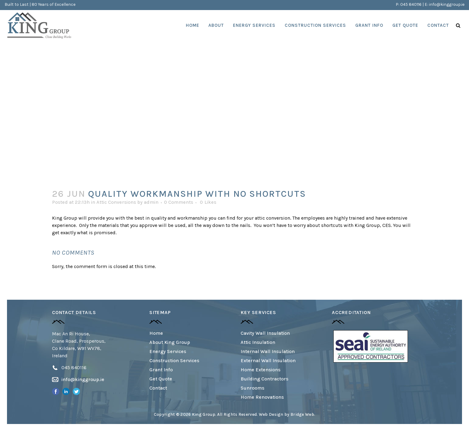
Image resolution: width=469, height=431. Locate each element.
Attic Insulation (258, 342)
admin (151, 202)
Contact (158, 388)
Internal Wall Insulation (268, 351)
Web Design (271, 414)
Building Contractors (264, 379)
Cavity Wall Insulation (265, 333)
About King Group (169, 342)
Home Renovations (262, 397)
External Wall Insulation (268, 360)
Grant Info (161, 370)
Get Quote (160, 379)
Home (156, 333)
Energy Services (167, 351)
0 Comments (178, 202)
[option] (370, 346)
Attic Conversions (116, 202)
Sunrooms (252, 388)
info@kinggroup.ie (446, 4)
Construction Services (174, 360)
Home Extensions (260, 370)
